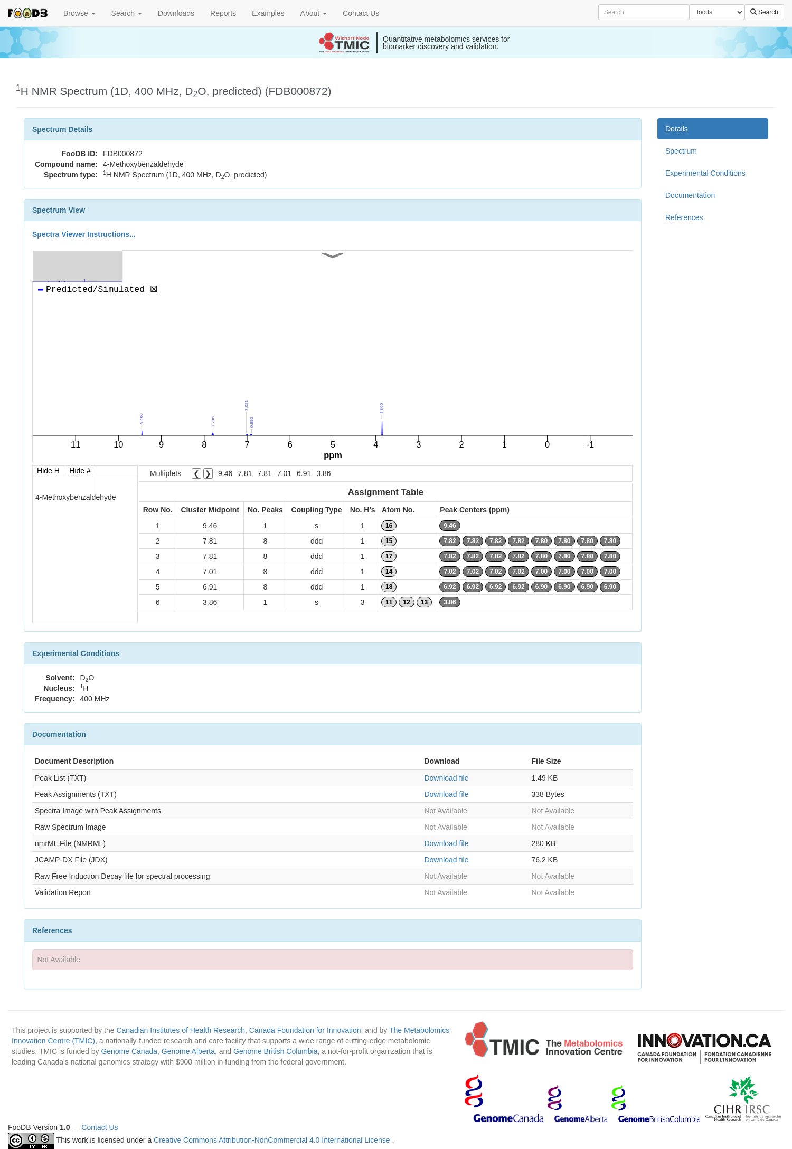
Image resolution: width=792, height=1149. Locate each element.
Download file (446, 778)
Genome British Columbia (275, 1051)
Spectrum (681, 151)
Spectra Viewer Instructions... (84, 234)
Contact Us (361, 13)
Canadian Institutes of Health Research (180, 1030)
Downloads (176, 13)
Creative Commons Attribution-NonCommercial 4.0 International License (273, 1140)
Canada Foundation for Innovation (305, 1030)
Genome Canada (129, 1051)
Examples (268, 13)
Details (676, 129)
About (313, 13)
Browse (79, 13)
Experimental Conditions (705, 173)
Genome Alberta (188, 1051)
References (684, 217)
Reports (223, 13)
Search (126, 13)
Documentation (690, 195)
